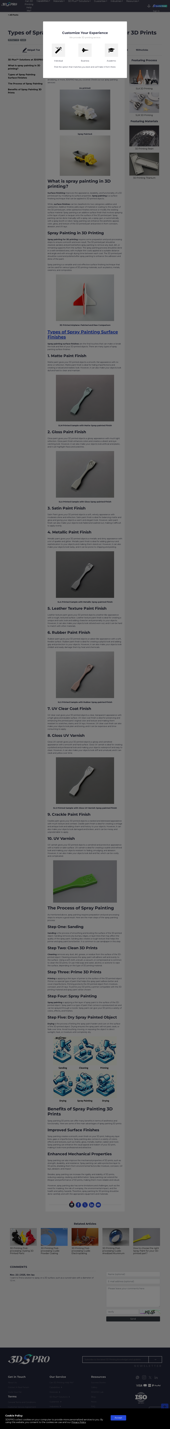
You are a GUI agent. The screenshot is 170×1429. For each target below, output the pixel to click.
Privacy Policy (78, 1422)
